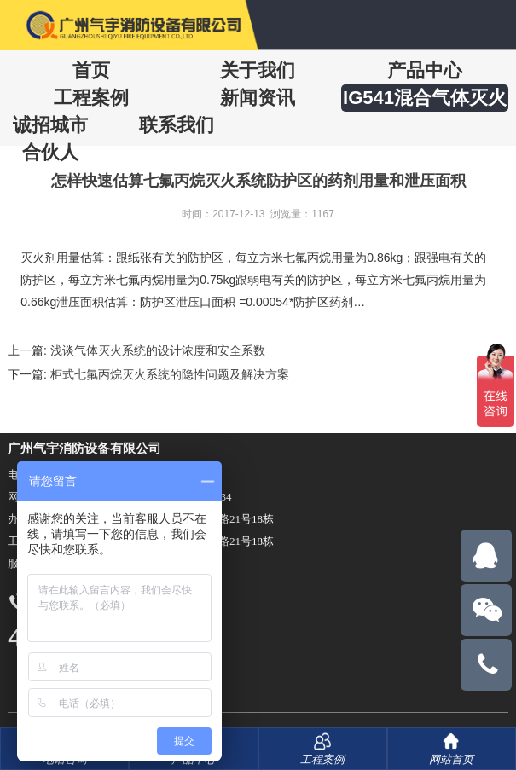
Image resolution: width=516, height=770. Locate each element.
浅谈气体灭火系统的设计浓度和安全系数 (157, 350)
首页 (91, 70)
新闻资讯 (257, 97)
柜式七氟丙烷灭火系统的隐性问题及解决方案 (169, 374)
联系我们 (176, 125)
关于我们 (257, 70)
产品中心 (424, 70)
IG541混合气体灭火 (425, 97)
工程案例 (91, 97)
